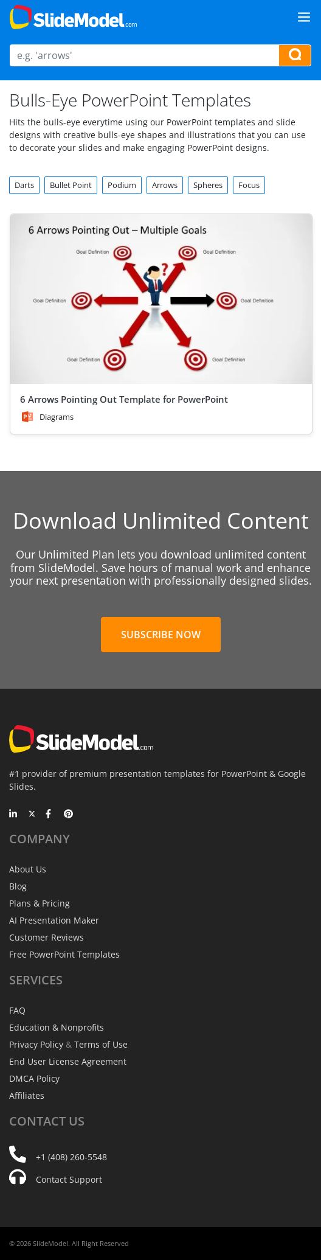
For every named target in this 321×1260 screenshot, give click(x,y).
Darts (24, 184)
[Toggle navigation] (304, 17)
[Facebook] (50, 814)
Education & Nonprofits (56, 1027)
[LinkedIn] (13, 814)
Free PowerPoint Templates (64, 954)
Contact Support (69, 1179)
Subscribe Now (161, 634)
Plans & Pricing (39, 903)
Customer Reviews (46, 937)
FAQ (17, 1010)
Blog (18, 886)
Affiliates (26, 1095)
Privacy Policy (36, 1044)
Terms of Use (101, 1044)
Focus (249, 184)
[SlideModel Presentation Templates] (73, 17)
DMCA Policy (34, 1078)
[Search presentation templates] (294, 55)
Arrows (165, 184)
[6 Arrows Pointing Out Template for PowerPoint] (161, 299)
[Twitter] (31, 814)
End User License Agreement (67, 1061)
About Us (27, 869)
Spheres (208, 184)
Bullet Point (71, 184)
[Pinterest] (68, 814)
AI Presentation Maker (54, 920)
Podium (122, 184)
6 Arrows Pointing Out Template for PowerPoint (124, 399)
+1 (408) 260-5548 (71, 1157)
